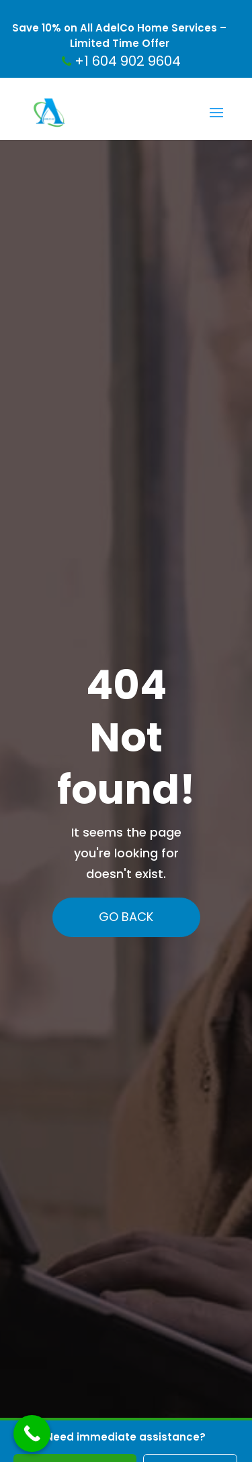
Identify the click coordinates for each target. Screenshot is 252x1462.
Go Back (128, 916)
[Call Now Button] (31, 1433)
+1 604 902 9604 (121, 61)
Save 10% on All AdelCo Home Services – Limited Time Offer (119, 35)
